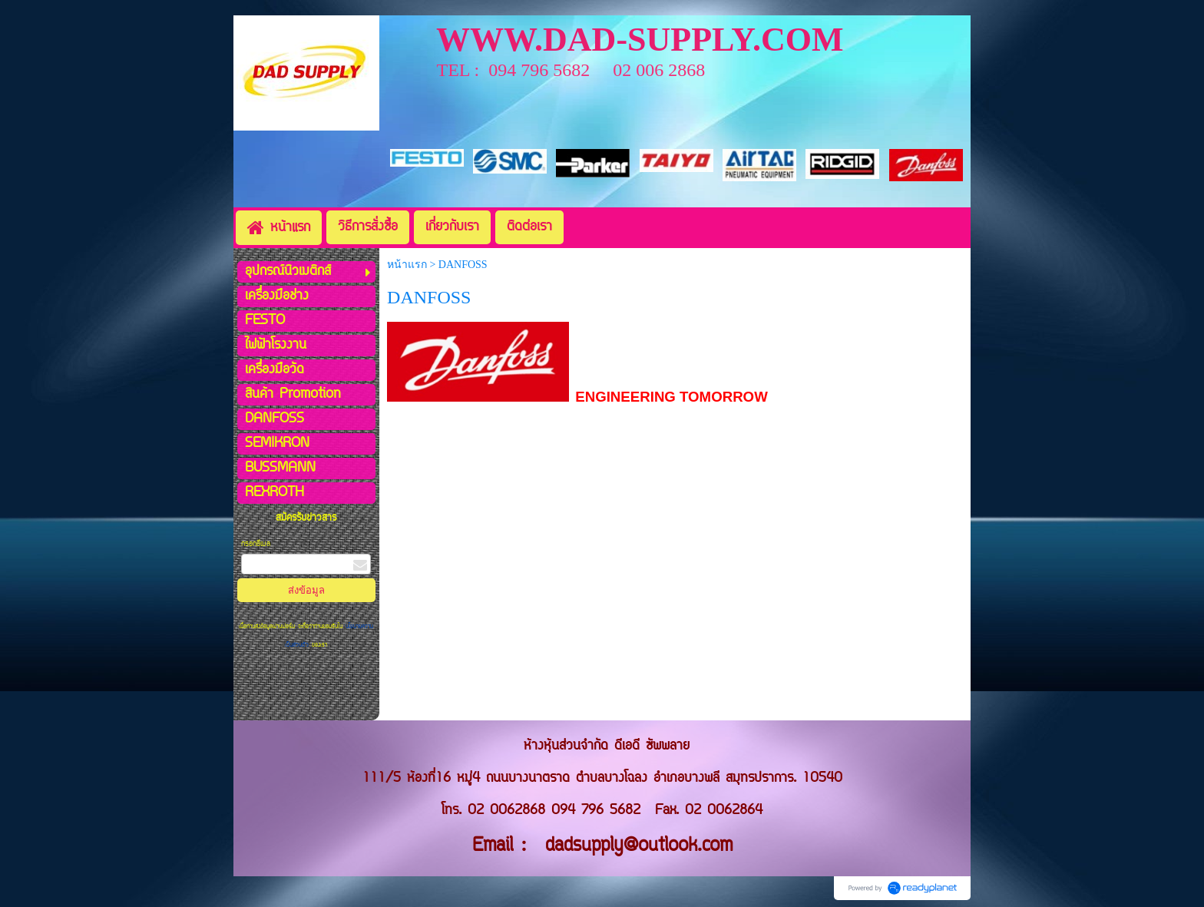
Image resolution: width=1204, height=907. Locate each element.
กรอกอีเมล (255, 544)
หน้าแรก (407, 264)
